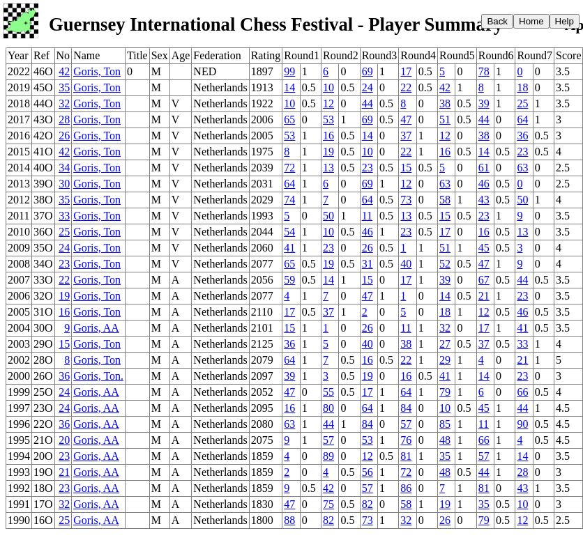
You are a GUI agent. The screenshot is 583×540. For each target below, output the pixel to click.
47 (405, 119)
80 (328, 408)
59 (289, 280)
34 (64, 167)
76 (405, 440)
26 (64, 135)
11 (367, 216)
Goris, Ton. (98, 376)
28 (64, 119)
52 (444, 264)
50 (522, 200)
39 (484, 103)
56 (367, 472)
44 (367, 103)
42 (64, 71)
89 (328, 456)
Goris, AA (96, 328)
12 (328, 103)
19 (328, 151)
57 (405, 424)
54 (289, 232)
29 (444, 360)
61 (484, 167)
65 (289, 119)
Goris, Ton (97, 71)
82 (367, 504)
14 (289, 87)
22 (405, 87)
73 (405, 200)
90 (522, 424)
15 (405, 167)
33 (64, 216)
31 (367, 264)
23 (522, 151)
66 (522, 392)
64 (522, 119)
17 (405, 71)
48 (444, 440)
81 (405, 456)
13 (328, 167)
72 (289, 167)
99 (289, 71)
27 (444, 344)
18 (522, 87)
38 (444, 103)
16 (328, 135)
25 (522, 103)
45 (484, 248)
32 (64, 103)
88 (289, 520)
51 (444, 119)
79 (444, 392)
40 (405, 264)
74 (289, 200)
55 (328, 392)
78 (484, 71)
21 (484, 296)
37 (405, 135)
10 (328, 87)
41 (289, 248)
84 (405, 408)
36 (522, 135)
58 (444, 200)
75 (328, 504)
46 (484, 184)
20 (64, 440)
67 (484, 280)
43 (484, 200)
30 (64, 184)
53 (328, 119)
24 (367, 87)
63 (522, 167)
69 (367, 71)
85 (444, 424)
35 (64, 87)
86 (405, 488)
